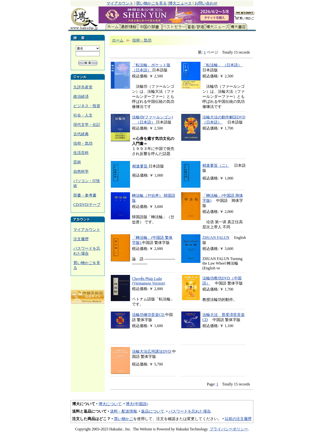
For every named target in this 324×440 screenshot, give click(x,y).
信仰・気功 (83, 143)
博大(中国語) (137, 404)
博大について (110, 404)
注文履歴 (81, 239)
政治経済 (81, 96)
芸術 (77, 162)
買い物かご (123, 419)
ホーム (118, 40)
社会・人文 (83, 115)
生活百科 (81, 153)
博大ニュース (180, 3)
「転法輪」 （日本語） (222, 65)
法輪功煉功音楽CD (148, 315)
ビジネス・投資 (86, 106)
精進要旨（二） (215, 165)
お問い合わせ (206, 3)
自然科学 (81, 171)
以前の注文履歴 (238, 419)
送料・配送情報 (123, 411)
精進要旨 (140, 166)
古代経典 (81, 134)
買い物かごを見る (151, 3)
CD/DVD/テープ (87, 205)
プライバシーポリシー (229, 429)
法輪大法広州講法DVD (152, 351)
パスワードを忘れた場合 (189, 411)
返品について (152, 411)
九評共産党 (83, 87)
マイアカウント (119, 3)
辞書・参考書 (84, 195)
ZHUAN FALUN (215, 237)
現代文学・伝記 (86, 125)
